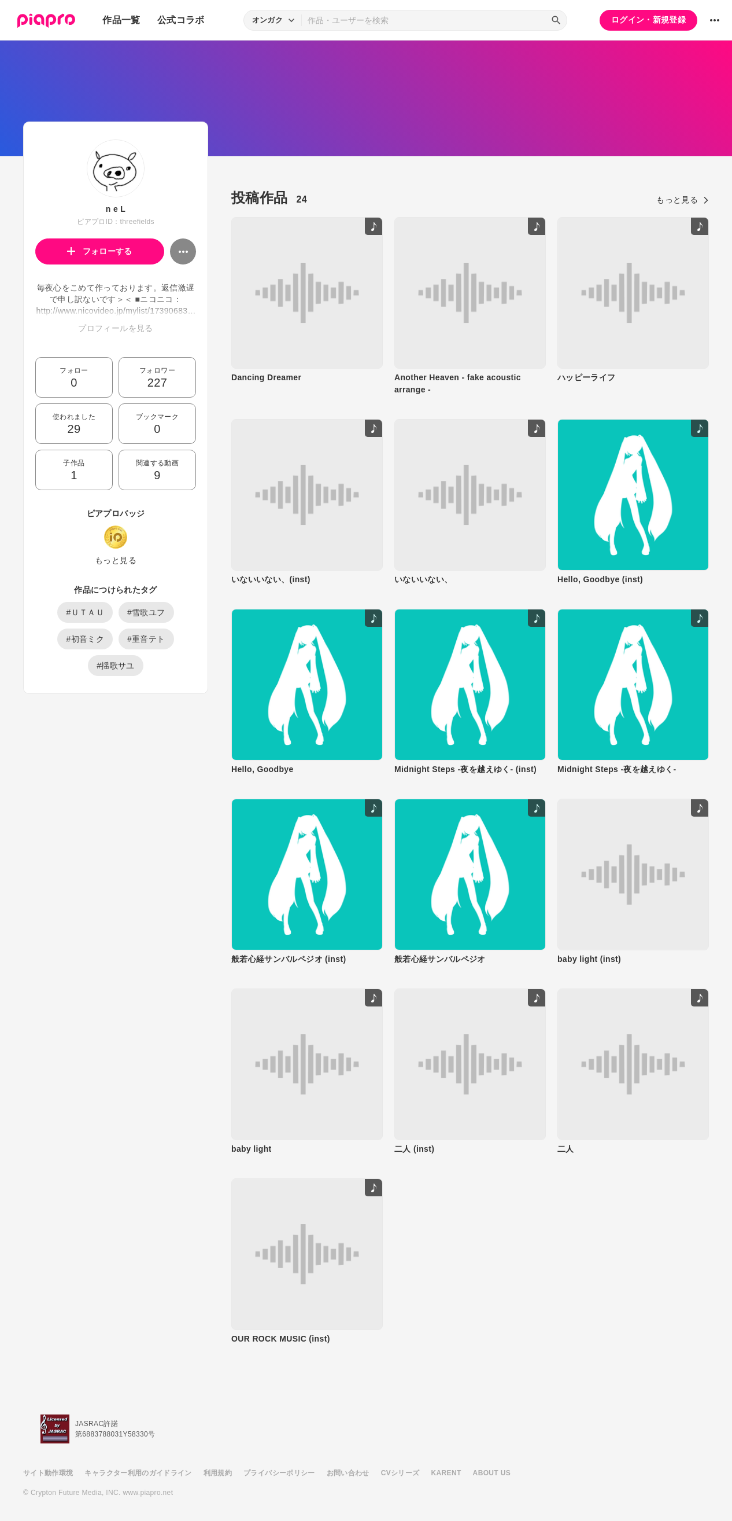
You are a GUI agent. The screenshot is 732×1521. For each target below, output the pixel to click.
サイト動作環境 (48, 1473)
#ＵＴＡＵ (85, 612)
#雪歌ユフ (146, 612)
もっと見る (115, 560)
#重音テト (146, 639)
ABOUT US (492, 1473)
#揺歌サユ (116, 665)
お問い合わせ (348, 1473)
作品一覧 (121, 20)
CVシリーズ (400, 1473)
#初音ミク (85, 639)
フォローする (99, 251)
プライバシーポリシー (279, 1473)
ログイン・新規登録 (648, 19)
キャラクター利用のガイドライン (137, 1473)
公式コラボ (181, 20)
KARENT (446, 1473)
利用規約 (218, 1473)
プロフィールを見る (115, 328)
